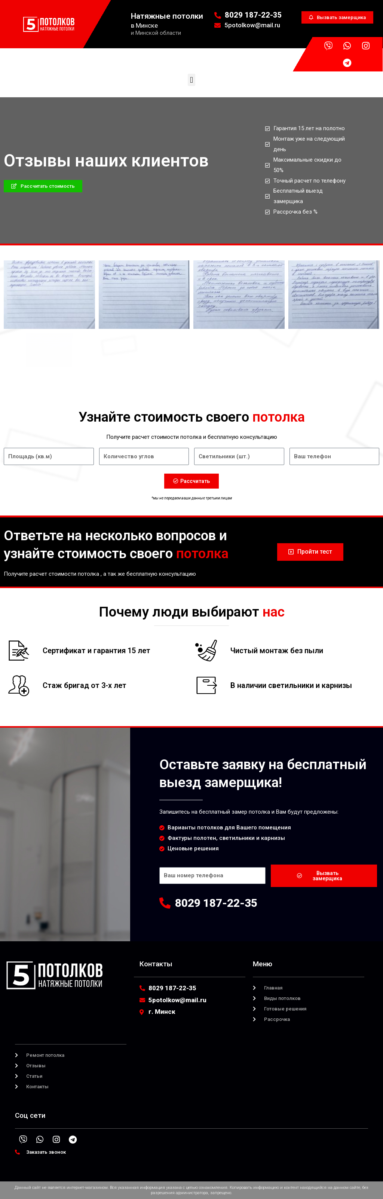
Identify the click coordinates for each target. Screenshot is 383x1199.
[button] (191, 80)
